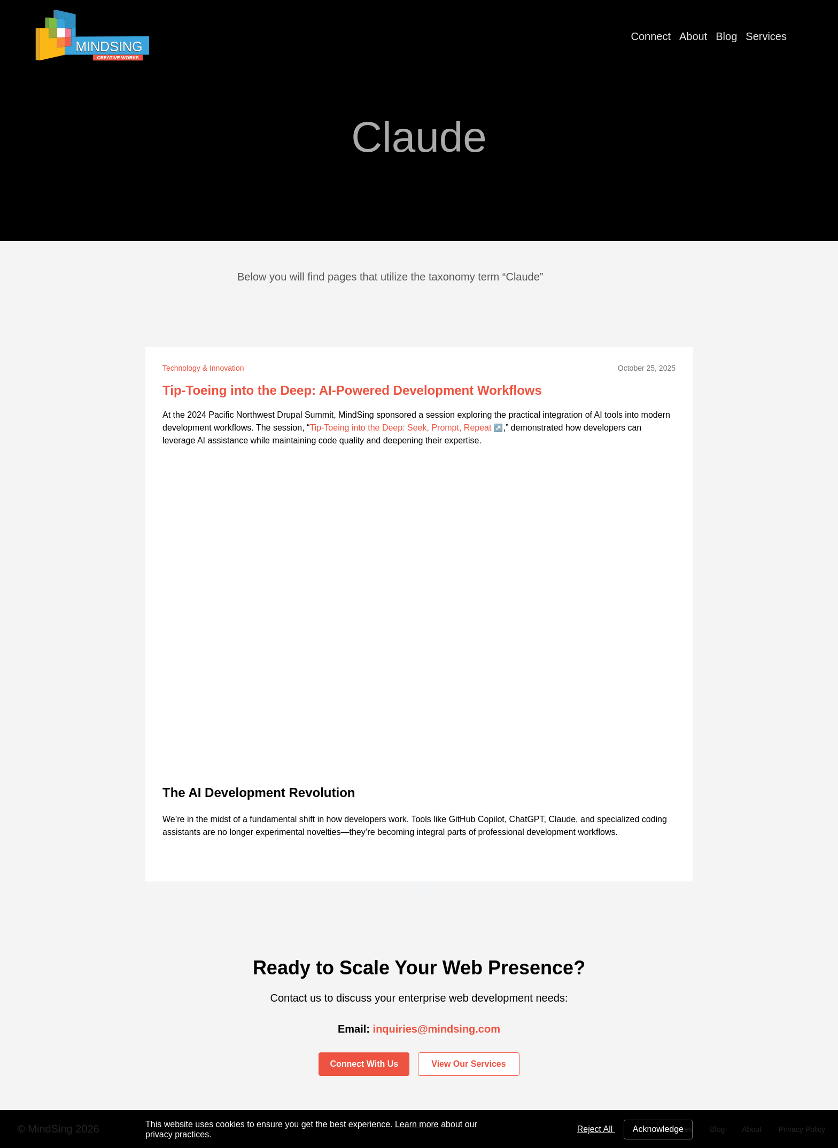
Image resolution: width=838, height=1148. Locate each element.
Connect (651, 36)
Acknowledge (658, 1129)
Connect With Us (364, 1063)
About (693, 36)
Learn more (417, 1124)
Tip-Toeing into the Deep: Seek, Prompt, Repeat (400, 427)
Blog (726, 36)
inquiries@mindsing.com (436, 1029)
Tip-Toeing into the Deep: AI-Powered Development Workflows (352, 390)
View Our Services (468, 1063)
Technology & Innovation (203, 368)
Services (766, 36)
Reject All (596, 1129)
